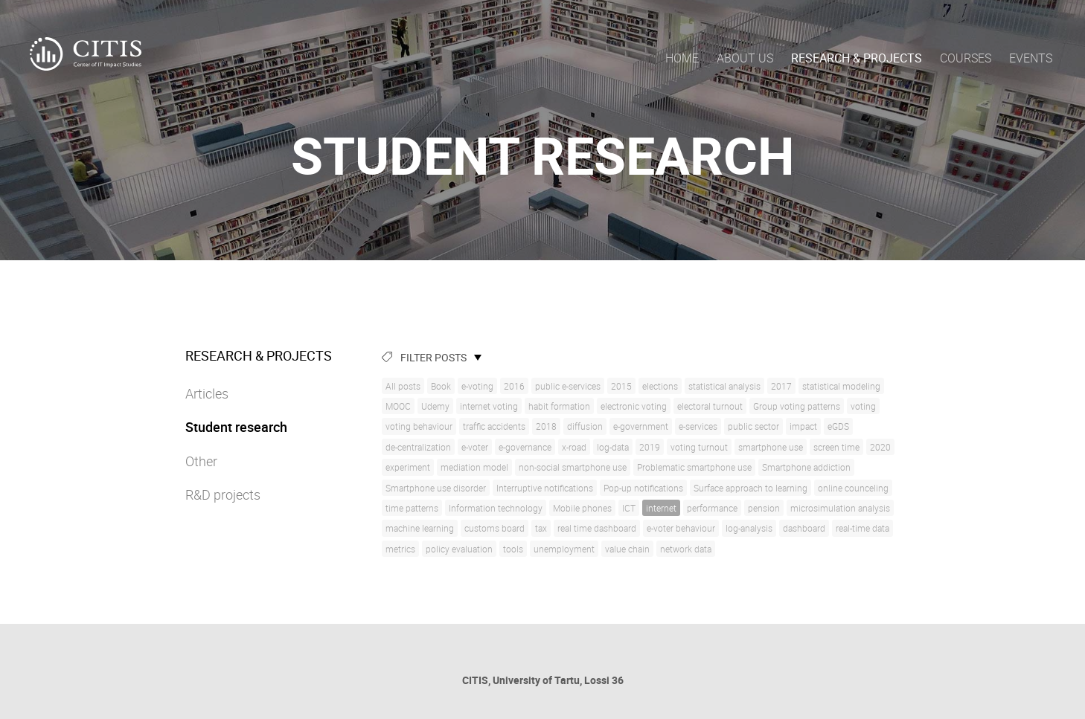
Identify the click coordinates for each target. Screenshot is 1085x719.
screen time (836, 447)
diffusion (585, 426)
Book (441, 386)
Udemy (435, 406)
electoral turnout (710, 406)
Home (682, 58)
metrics (400, 549)
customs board (494, 528)
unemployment (564, 549)
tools (513, 549)
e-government (640, 426)
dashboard (804, 528)
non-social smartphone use (573, 467)
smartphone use (770, 447)
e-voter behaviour (681, 528)
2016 (514, 386)
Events (1030, 58)
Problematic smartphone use (694, 467)
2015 (621, 386)
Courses (965, 58)
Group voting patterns (796, 406)
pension (764, 508)
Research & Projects (856, 58)
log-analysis (749, 528)
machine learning (419, 528)
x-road (574, 447)
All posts (402, 386)
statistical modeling (841, 386)
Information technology (495, 508)
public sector (753, 426)
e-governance (525, 447)
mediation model (474, 467)
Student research (236, 427)
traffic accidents (494, 426)
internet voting (489, 406)
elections (660, 386)
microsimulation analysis (840, 508)
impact (803, 426)
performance (712, 508)
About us (745, 58)
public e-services (568, 386)
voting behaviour (418, 426)
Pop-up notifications (643, 488)
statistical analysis (724, 386)
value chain (627, 549)
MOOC (398, 406)
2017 (781, 386)
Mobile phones (582, 508)
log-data (613, 447)
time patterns (411, 508)
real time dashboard (596, 528)
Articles (206, 393)
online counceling (853, 488)
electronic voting (634, 406)
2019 (649, 447)
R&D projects (222, 494)
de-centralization (418, 447)
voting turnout (699, 447)
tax (541, 528)
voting (863, 406)
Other (201, 461)
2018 (546, 426)
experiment (407, 467)
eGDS (838, 426)
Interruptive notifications (544, 488)
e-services (698, 426)
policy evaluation (459, 549)
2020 (880, 447)
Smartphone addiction (806, 467)
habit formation (559, 406)
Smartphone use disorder (435, 488)
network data (685, 549)
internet (661, 508)
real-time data (862, 528)
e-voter (474, 447)
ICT (629, 508)
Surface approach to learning (750, 488)
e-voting (477, 386)
